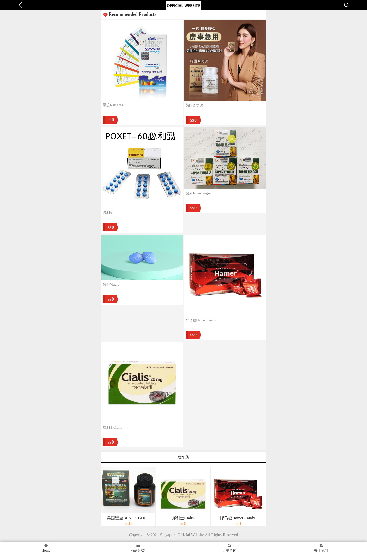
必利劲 (108, 213)
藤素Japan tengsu (198, 193)
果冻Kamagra (113, 105)
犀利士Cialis (112, 427)
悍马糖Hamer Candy (201, 320)
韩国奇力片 (194, 105)
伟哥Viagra (111, 284)
